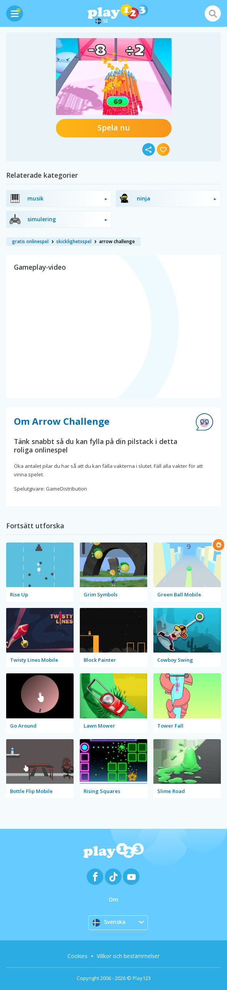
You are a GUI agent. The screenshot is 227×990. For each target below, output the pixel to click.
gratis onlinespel (30, 241)
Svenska (109, 922)
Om (113, 899)
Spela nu (114, 127)
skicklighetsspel (73, 241)
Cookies (77, 956)
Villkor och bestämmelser (128, 956)
